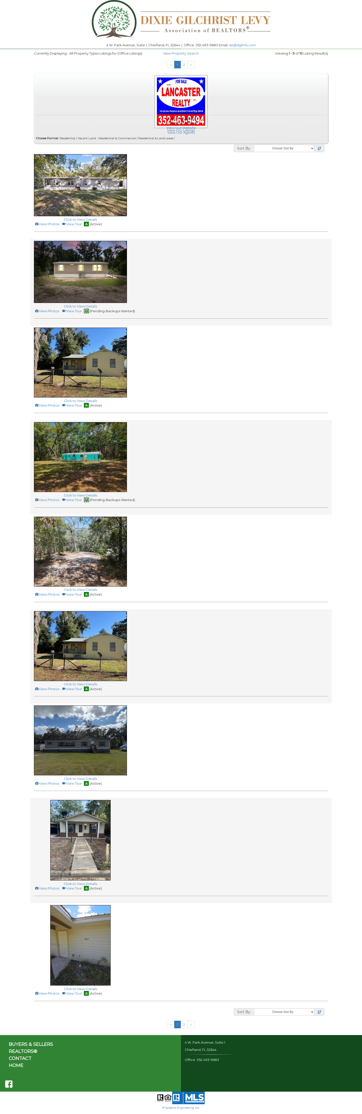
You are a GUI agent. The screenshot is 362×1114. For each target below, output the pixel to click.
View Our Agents (181, 132)
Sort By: (244, 148)
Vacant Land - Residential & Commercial (107, 138)
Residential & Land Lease (155, 138)
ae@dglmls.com (242, 45)
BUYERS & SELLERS (31, 1044)
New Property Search (181, 53)
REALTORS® (23, 1051)
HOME (16, 1065)
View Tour (72, 224)
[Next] (191, 64)
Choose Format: (47, 138)
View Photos (47, 224)
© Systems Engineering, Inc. (181, 1107)
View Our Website (181, 128)
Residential (67, 138)
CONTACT (20, 1058)
